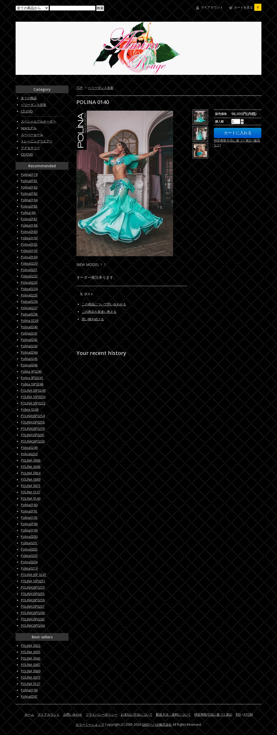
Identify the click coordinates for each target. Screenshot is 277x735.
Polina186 (28, 212)
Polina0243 (29, 346)
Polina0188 (29, 225)
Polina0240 (29, 327)
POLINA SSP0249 (33, 390)
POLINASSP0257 (33, 606)
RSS (238, 714)
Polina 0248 (29, 409)
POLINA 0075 (30, 486)
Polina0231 (29, 270)
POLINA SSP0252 (33, 403)
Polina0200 (29, 536)
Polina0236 (29, 301)
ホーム (29, 714)
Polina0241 (29, 333)
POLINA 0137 (30, 492)
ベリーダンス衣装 (100, 87)
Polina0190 (29, 238)
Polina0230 (29, 263)
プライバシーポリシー (101, 714)
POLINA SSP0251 (33, 581)
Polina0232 (29, 276)
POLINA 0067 (30, 664)
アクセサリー (30, 148)
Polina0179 (29, 174)
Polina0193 (29, 251)
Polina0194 (29, 257)
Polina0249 (29, 447)
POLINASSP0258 (33, 422)
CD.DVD (27, 111)
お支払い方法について (137, 714)
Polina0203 (29, 555)
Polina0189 (29, 231)
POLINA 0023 (30, 645)
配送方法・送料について (173, 714)
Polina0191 (29, 511)
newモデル (28, 128)
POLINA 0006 (30, 460)
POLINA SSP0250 (33, 397)
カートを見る (247, 7)
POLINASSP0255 (33, 594)
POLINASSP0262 (33, 619)
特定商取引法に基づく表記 (213, 714)
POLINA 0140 (30, 498)
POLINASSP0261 (33, 435)
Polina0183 (29, 193)
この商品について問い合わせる (104, 304)
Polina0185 (29, 206)
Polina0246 (29, 365)
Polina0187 (29, 219)
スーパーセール (32, 134)
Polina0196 (29, 524)
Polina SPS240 (31, 371)
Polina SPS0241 (32, 378)
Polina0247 (29, 696)
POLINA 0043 (30, 658)
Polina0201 (29, 543)
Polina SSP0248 (32, 384)
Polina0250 (29, 454)
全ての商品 (29, 98)
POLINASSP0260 (33, 613)
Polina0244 (29, 352)
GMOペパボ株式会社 (157, 724)
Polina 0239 (29, 320)
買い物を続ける (93, 319)
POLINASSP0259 (33, 428)
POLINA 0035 (30, 652)
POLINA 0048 (30, 467)
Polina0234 (29, 289)
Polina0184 (29, 200)
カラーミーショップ (90, 724)
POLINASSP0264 (33, 625)
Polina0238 (29, 314)
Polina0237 (29, 308)
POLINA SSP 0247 (33, 574)
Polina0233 (29, 282)
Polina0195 (29, 517)
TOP (79, 87)
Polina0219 (29, 568)
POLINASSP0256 (33, 600)
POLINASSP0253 (33, 587)
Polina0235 (29, 295)
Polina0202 (29, 549)
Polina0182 (29, 187)
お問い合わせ (72, 714)
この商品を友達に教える (99, 311)
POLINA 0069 (30, 479)
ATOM (248, 714)
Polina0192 (29, 244)
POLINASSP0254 (33, 416)
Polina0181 (29, 181)
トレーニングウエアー (37, 141)
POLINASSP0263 (33, 441)
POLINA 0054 (30, 473)
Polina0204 (29, 562)
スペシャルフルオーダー (38, 121)
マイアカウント (212, 7)
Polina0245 (29, 359)
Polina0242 (29, 339)
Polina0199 (29, 530)
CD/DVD (27, 154)
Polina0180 (29, 505)
